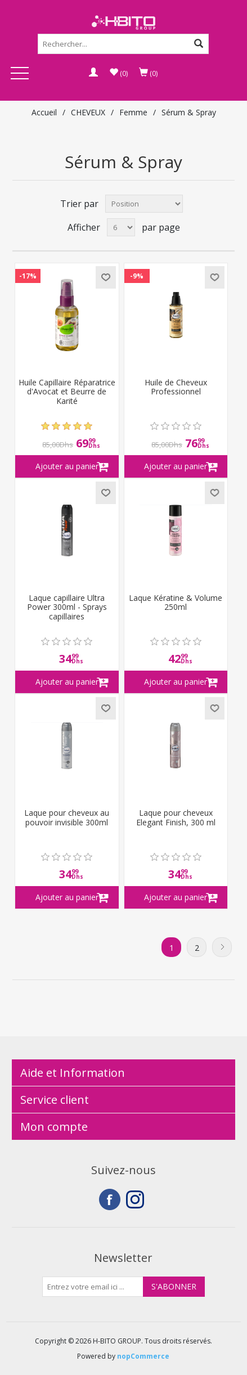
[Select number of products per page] (121, 227)
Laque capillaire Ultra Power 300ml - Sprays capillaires (67, 608)
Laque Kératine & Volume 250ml (175, 603)
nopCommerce (143, 1356)
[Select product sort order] (144, 204)
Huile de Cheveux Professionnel (176, 387)
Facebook (109, 1199)
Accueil (44, 112)
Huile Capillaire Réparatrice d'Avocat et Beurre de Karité (67, 392)
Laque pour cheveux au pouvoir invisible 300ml (66, 818)
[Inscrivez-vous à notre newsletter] (92, 1287)
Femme (133, 112)
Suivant (222, 947)
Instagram (136, 1199)
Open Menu (19, 74)
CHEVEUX (88, 112)
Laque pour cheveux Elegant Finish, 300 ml (175, 818)
